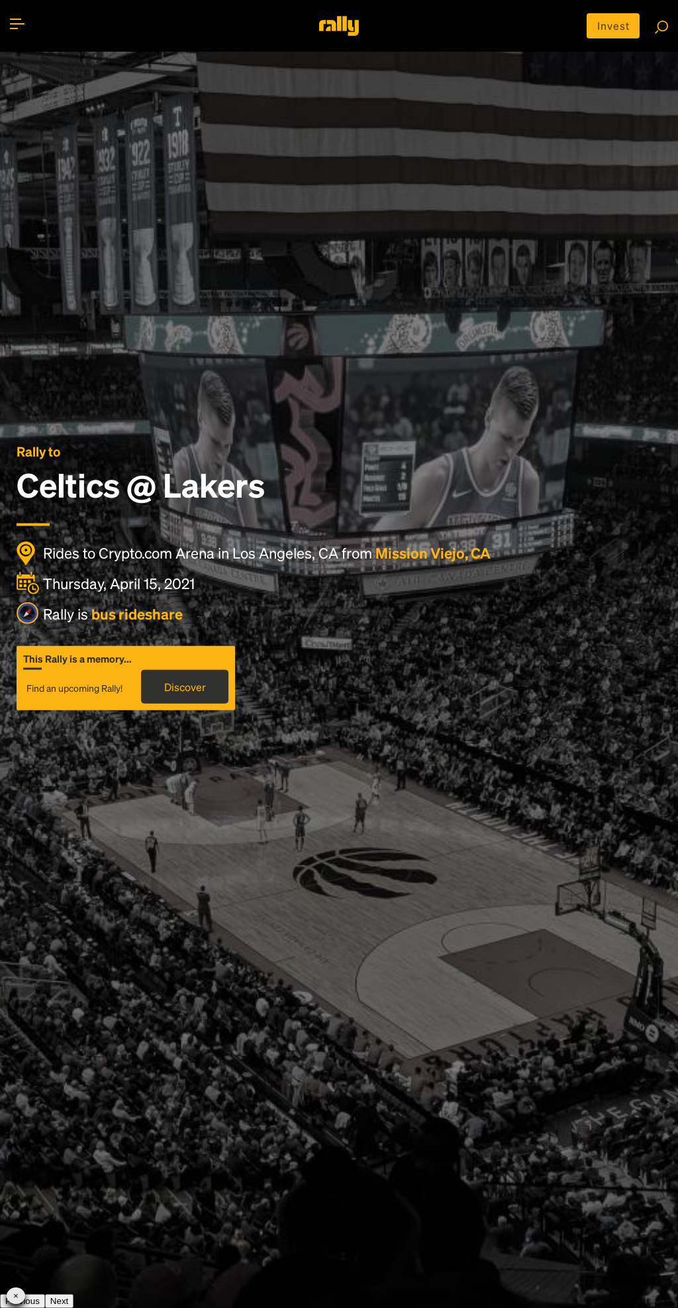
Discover (185, 687)
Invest (613, 25)
